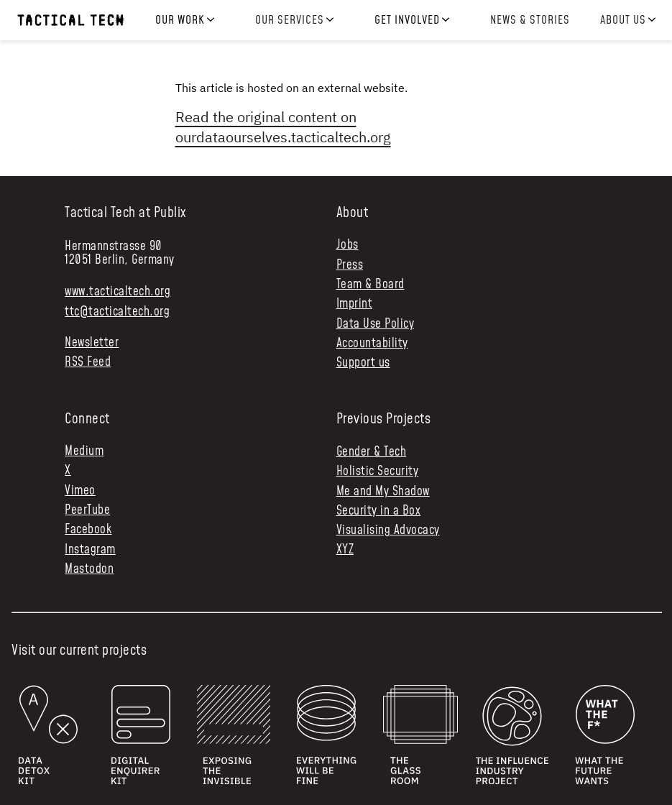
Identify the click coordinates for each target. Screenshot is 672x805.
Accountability (372, 344)
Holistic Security (377, 471)
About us (623, 20)
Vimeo (80, 491)
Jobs (347, 245)
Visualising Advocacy (388, 530)
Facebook (88, 530)
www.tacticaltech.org (117, 291)
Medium (84, 452)
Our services (289, 20)
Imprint (354, 304)
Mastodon (89, 569)
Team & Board (370, 285)
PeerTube (87, 511)
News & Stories (529, 20)
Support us (363, 363)
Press (350, 265)
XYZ (345, 549)
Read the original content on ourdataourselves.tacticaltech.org (283, 127)
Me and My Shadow (383, 491)
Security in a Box (378, 511)
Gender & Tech (371, 452)
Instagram (90, 550)
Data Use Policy (375, 324)
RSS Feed (88, 362)
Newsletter (92, 343)
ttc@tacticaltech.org (117, 312)
